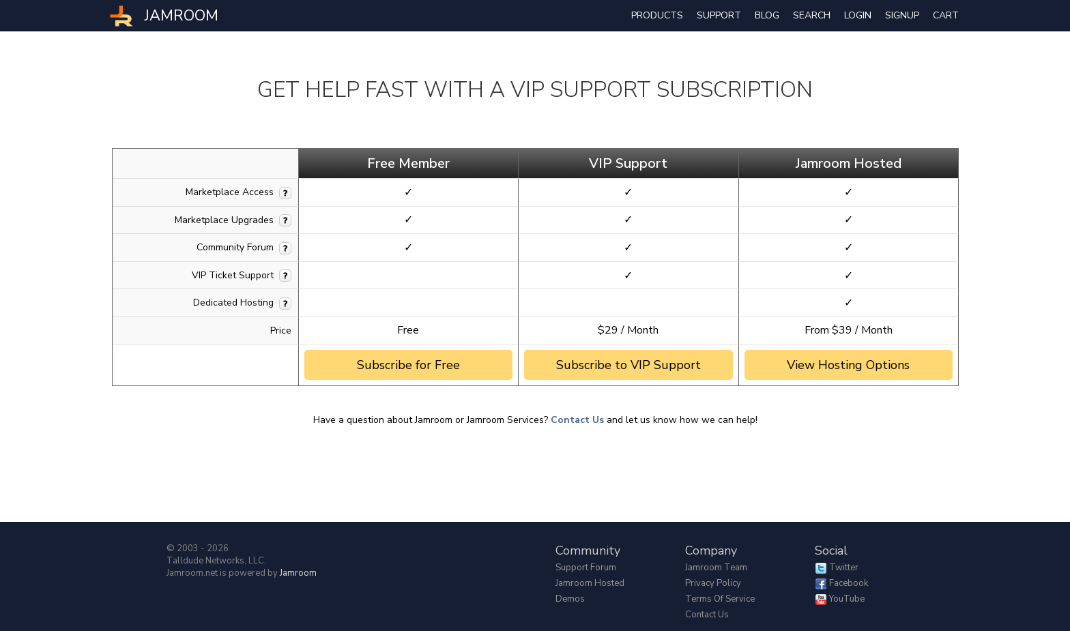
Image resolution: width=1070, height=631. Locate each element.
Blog (767, 15)
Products (657, 15)
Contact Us (577, 419)
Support (719, 15)
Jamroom (298, 573)
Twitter (843, 567)
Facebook (848, 583)
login (857, 15)
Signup (902, 15)
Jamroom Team (716, 567)
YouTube (847, 599)
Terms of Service (720, 599)
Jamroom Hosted (589, 583)
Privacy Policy (713, 583)
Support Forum (585, 567)
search (811, 15)
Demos (570, 599)
